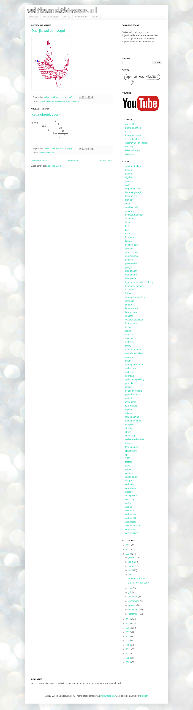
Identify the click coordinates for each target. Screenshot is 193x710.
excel (127, 233)
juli (130, 592)
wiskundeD (130, 522)
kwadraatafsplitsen (134, 319)
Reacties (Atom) (54, 166)
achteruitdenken (133, 166)
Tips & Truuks (132, 139)
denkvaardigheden (134, 214)
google (128, 267)
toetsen (128, 462)
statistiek (129, 428)
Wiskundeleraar (50, 16)
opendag (129, 376)
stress (128, 432)
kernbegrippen (132, 312)
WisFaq (66, 16)
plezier (128, 387)
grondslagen (131, 271)
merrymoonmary (108, 696)
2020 (128, 645)
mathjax (129, 338)
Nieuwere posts (39, 160)
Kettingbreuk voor (46, 114)
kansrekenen (131, 308)
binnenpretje (131, 196)
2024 (128, 662)
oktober (132, 605)
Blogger (144, 696)
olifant (128, 360)
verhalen (129, 484)
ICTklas (129, 131)
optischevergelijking (134, 379)
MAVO (128, 346)
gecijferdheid (131, 245)
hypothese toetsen (134, 286)
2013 (128, 554)
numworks (130, 357)
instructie (129, 301)
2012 (128, 549)
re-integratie (131, 405)
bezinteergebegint (134, 192)
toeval (128, 465)
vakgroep (129, 480)
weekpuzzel (131, 495)
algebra (129, 173)
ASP (127, 185)
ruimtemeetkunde (133, 420)
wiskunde (129, 510)
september (133, 601)
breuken (129, 200)
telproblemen (131, 447)
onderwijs (129, 372)
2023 (128, 658)
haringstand (131, 274)
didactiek (129, 218)
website (129, 492)
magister (129, 334)
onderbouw (130, 368)
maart (131, 566)
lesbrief (128, 327)
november (133, 609)
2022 (128, 653)
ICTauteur (130, 289)
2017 (128, 632)
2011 (128, 545)
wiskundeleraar (72, 101)
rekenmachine (132, 417)
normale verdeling (134, 353)
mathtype (129, 342)
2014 (128, 619)
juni (130, 588)
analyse (129, 181)
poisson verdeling (133, 391)
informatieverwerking (135, 297)
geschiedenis (131, 252)
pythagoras (130, 402)
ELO (127, 226)
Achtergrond (81, 16)
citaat (127, 203)
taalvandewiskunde (134, 439)
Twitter (95, 16)
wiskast (128, 507)
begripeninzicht (132, 188)
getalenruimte (132, 256)
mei (130, 574)
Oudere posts (105, 160)
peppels (129, 383)
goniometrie (131, 263)
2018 (128, 636)
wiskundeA (130, 514)
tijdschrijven (131, 450)
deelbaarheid (131, 207)
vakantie (129, 473)
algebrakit (130, 177)
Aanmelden (130, 124)
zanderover (130, 529)
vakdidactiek (131, 477)
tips (127, 454)
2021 (128, 649)
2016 (128, 628)
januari (132, 557)
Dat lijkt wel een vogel (48, 31)
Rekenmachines (133, 135)
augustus (133, 596)
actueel (128, 170)
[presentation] (60, 115)
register (129, 409)
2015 (128, 623)
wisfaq (128, 503)
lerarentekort (131, 323)
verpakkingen (131, 488)
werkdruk (129, 499)
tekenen (129, 443)
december (133, 614)
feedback (129, 237)
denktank (129, 211)
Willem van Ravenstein (136, 143)
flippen (128, 241)
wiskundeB (60, 101)
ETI (127, 230)
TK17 (127, 458)
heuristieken (131, 278)
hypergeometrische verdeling (139, 282)
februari (132, 562)
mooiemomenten (47, 101)
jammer (129, 304)
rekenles (129, 413)
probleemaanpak (133, 394)
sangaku (129, 424)
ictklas (128, 293)
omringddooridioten (134, 364)
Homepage (73, 160)
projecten (129, 398)
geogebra (129, 248)
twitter (128, 469)
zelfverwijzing (131, 533)
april (130, 570)
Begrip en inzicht (133, 128)
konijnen (129, 316)
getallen (129, 259)
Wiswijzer (33, 16)
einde (127, 222)
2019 (128, 640)
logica (128, 331)
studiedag (130, 435)
